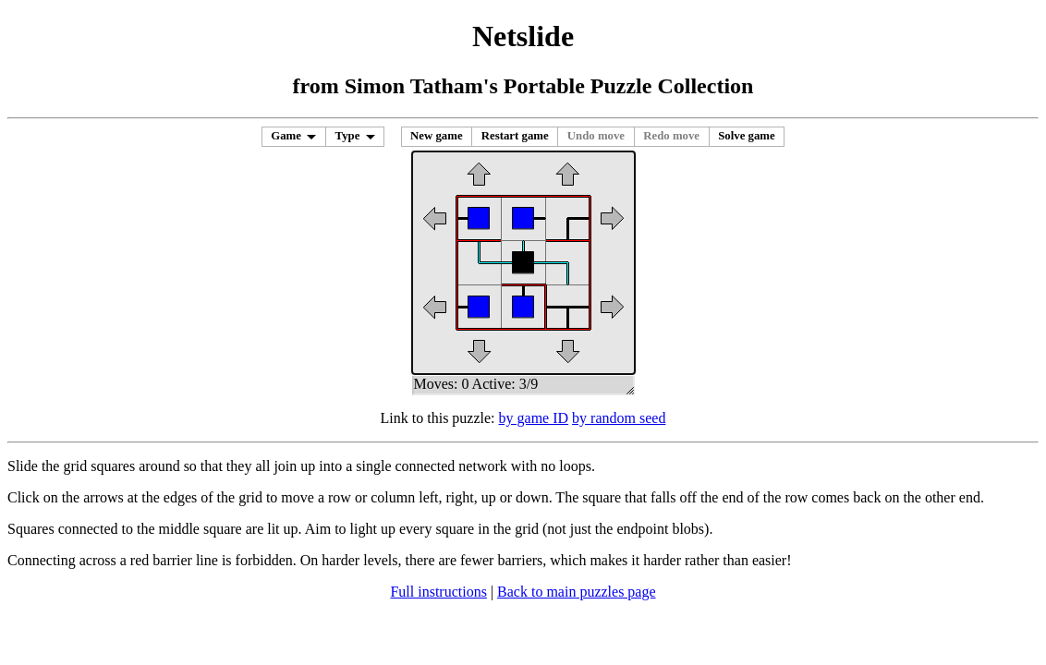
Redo (671, 135)
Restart (515, 135)
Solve (746, 135)
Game (286, 135)
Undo (596, 135)
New (436, 135)
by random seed (618, 418)
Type (347, 135)
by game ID (534, 418)
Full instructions (438, 591)
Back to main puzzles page (576, 591)
